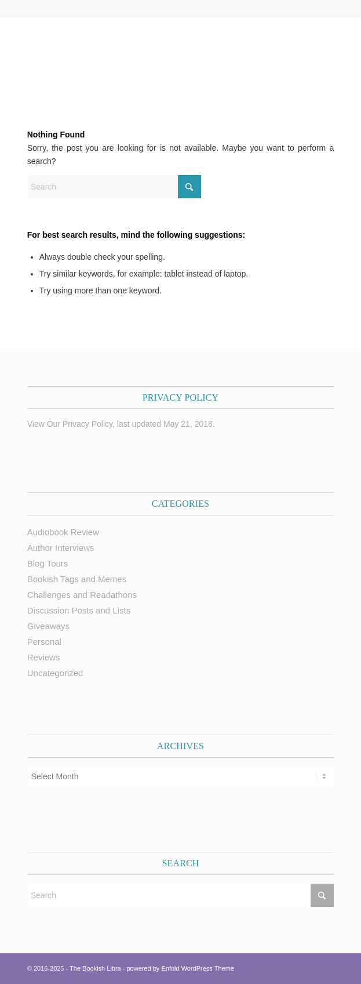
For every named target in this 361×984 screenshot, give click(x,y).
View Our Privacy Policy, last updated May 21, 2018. (121, 424)
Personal (44, 642)
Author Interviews (60, 548)
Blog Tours (47, 563)
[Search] (114, 186)
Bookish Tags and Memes (76, 579)
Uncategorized (55, 673)
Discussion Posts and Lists (78, 610)
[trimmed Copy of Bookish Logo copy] (150, 54)
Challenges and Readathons (82, 595)
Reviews (43, 657)
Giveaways (48, 626)
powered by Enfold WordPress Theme (180, 968)
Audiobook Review (63, 532)
